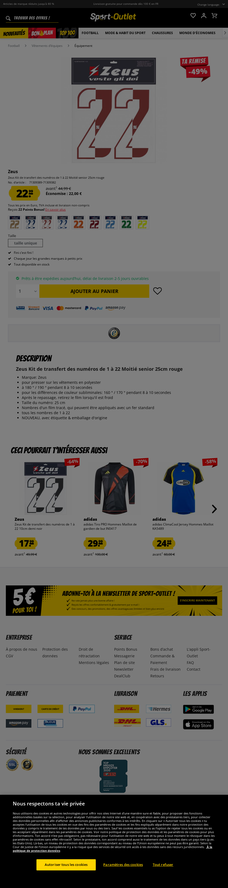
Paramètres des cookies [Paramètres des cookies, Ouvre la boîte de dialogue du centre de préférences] (123, 876)
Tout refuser (163, 876)
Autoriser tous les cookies (66, 876)
